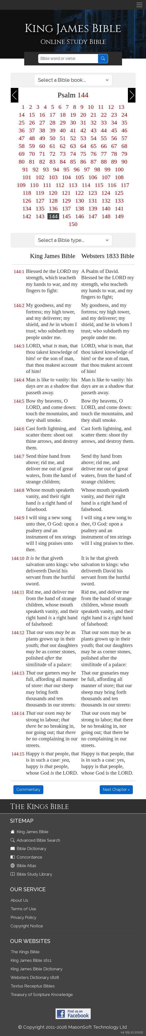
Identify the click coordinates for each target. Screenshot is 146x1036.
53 (83, 138)
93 (46, 169)
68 (124, 146)
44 (104, 130)
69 (21, 154)
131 (93, 200)
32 (93, 122)
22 (104, 115)
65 (93, 146)
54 (93, 138)
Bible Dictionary (29, 848)
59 (32, 146)
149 (119, 216)
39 (52, 130)
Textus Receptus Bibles (33, 986)
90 (124, 161)
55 (104, 138)
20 (83, 115)
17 (52, 115)
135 (40, 208)
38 (42, 130)
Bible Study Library (32, 874)
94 (56, 169)
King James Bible (30, 831)
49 (42, 138)
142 (27, 216)
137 (66, 208)
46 (124, 130)
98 (97, 169)
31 (83, 122)
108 (119, 177)
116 (112, 185)
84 (62, 161)
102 (40, 177)
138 (80, 208)
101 (27, 177)
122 (79, 193)
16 (42, 115)
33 (104, 122)
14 (21, 115)
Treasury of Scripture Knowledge (42, 994)
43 (93, 130)
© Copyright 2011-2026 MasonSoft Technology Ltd (72, 1027)
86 (83, 161)
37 (32, 130)
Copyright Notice (27, 925)
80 (21, 161)
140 (106, 208)
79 (124, 154)
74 (73, 154)
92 (35, 169)
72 (52, 154)
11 (101, 107)
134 (27, 208)
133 (119, 200)
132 (106, 200)
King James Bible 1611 (31, 960)
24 (124, 115)
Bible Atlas (24, 865)
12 (111, 107)
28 (52, 122)
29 (62, 122)
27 (42, 122)
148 (106, 216)
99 (107, 169)
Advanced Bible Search (36, 840)
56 (114, 138)
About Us (19, 900)
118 (27, 193)
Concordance (27, 857)
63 (73, 146)
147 (93, 216)
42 (83, 130)
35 (124, 122)
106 (93, 177)
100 (119, 169)
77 (104, 154)
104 (66, 177)
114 (86, 185)
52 (73, 138)
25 (21, 122)
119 (40, 193)
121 (66, 193)
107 (106, 177)
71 (42, 154)
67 (114, 146)
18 (62, 115)
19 (73, 115)
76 (93, 154)
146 (80, 216)
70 (32, 154)
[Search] (68, 58)
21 (93, 115)
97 (87, 169)
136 (53, 208)
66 (104, 146)
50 (52, 138)
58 (21, 146)
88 (104, 161)
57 (124, 138)
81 (32, 161)
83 (52, 161)
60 (42, 146)
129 (66, 200)
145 (66, 216)
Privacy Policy (23, 917)
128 (53, 200)
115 (99, 185)
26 (32, 122)
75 (83, 154)
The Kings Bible (25, 951)
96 (76, 169)
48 (32, 138)
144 (53, 216)
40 (62, 130)
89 (114, 161)
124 (106, 193)
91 (25, 169)
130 (80, 200)
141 (119, 208)
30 (73, 122)
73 (62, 154)
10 (90, 107)
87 (93, 161)
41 (73, 130)
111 (47, 185)
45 (114, 130)
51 (62, 138)
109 (21, 185)
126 (27, 200)
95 (66, 169)
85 (73, 161)
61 (52, 146)
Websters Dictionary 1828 (35, 977)
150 (73, 224)
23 (114, 115)
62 (62, 146)
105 (80, 177)
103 (53, 177)
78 (114, 154)
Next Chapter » (116, 789)
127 (40, 200)
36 (21, 130)
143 (40, 216)
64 (83, 146)
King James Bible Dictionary (36, 968)
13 (121, 107)
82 (42, 161)
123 (93, 193)
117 (125, 185)
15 (32, 115)
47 (21, 138)
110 (34, 185)
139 (93, 208)
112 (60, 185)
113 (73, 185)
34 (114, 122)
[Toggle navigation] (139, 5)
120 (53, 193)
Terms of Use (23, 908)
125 (119, 193)
